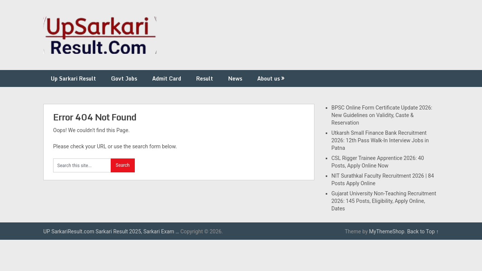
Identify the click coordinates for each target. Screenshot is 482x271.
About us (268, 78)
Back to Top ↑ (423, 231)
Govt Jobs (124, 78)
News (235, 78)
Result (204, 78)
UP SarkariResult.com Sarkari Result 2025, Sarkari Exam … (111, 231)
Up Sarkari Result (73, 78)
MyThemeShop (386, 231)
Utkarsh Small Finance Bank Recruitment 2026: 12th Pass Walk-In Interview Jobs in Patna (380, 140)
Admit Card (166, 78)
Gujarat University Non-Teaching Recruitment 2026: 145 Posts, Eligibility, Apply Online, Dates (383, 201)
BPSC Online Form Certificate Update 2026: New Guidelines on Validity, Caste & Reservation (381, 115)
